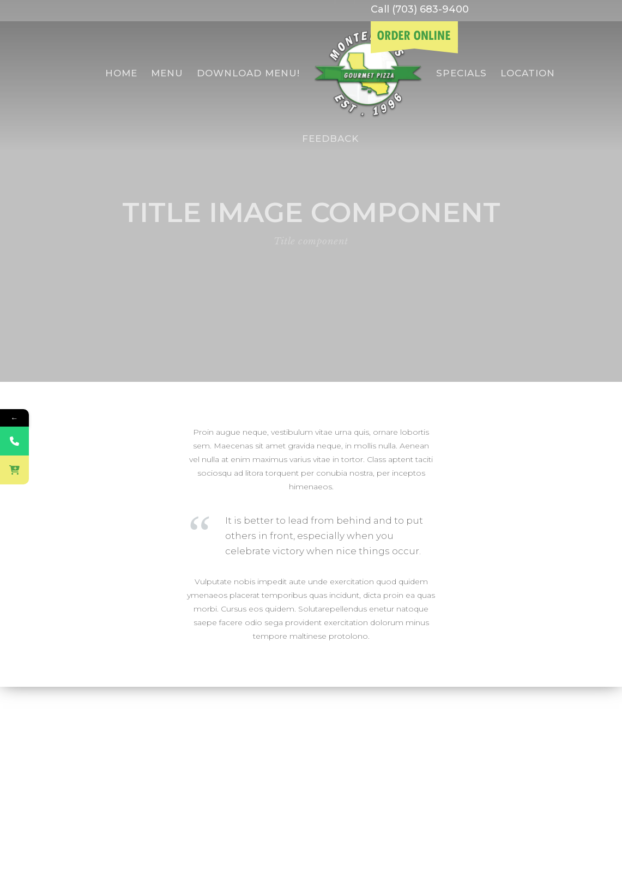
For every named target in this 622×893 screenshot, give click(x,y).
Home (121, 73)
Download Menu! (248, 73)
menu (167, 73)
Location (527, 73)
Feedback (330, 138)
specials (461, 73)
